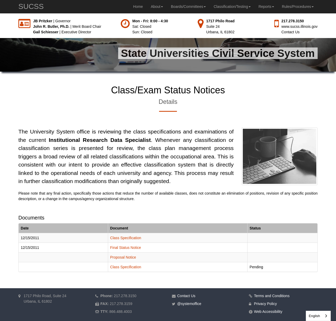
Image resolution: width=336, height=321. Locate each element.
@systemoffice (189, 304)
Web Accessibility (268, 311)
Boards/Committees (188, 6)
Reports (266, 6)
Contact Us (290, 32)
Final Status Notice (125, 247)
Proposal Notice (123, 257)
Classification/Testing (232, 6)
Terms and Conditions (272, 296)
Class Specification (125, 238)
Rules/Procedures (298, 6)
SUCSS (31, 6)
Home (138, 6)
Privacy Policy (265, 304)
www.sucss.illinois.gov (299, 26)
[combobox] (318, 316)
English (314, 316)
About (157, 6)
